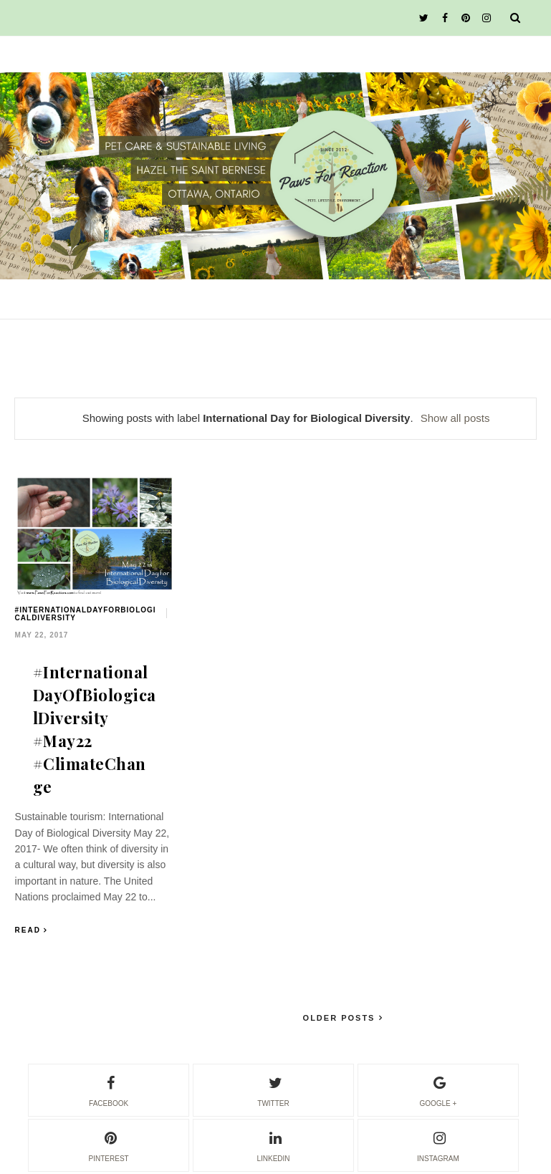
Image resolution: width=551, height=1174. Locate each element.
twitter (273, 1089)
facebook (108, 1089)
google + (437, 1089)
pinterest (109, 1145)
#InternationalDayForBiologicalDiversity (85, 614)
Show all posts (455, 418)
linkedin (273, 1145)
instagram (438, 1145)
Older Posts (341, 1018)
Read (28, 930)
